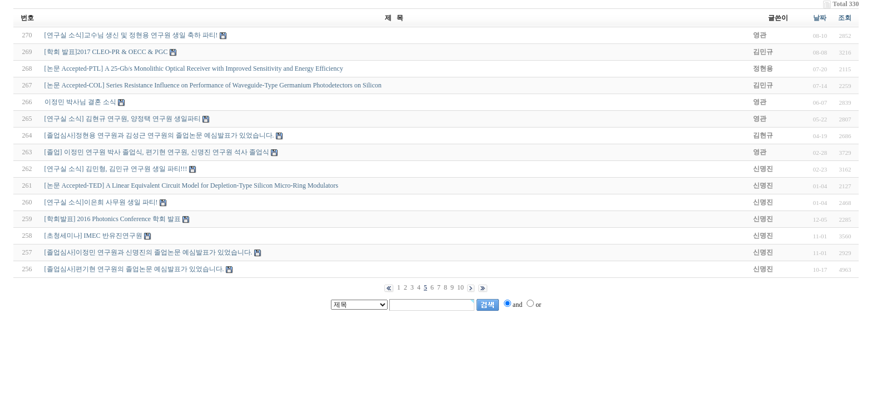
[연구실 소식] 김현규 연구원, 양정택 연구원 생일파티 (122, 119)
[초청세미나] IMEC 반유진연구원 (93, 235)
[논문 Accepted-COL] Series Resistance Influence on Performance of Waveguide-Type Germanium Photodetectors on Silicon (213, 85)
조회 (844, 18)
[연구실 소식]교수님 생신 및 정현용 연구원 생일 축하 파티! (131, 35)
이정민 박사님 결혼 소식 (80, 102)
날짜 (819, 18)
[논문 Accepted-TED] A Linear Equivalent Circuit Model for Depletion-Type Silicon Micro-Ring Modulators (191, 185)
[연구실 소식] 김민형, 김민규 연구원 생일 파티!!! (115, 169)
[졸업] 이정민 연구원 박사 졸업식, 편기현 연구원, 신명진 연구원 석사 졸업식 (156, 152)
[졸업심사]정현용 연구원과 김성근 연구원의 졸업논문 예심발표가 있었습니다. (159, 135)
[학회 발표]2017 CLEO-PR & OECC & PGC (106, 52)
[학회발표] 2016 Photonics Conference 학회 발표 (112, 219)
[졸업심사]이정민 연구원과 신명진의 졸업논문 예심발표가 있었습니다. (148, 252)
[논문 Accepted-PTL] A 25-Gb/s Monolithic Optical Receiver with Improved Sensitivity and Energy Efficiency (193, 68)
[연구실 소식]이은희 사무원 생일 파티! (101, 202)
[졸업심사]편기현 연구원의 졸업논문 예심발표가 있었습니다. (134, 269)
